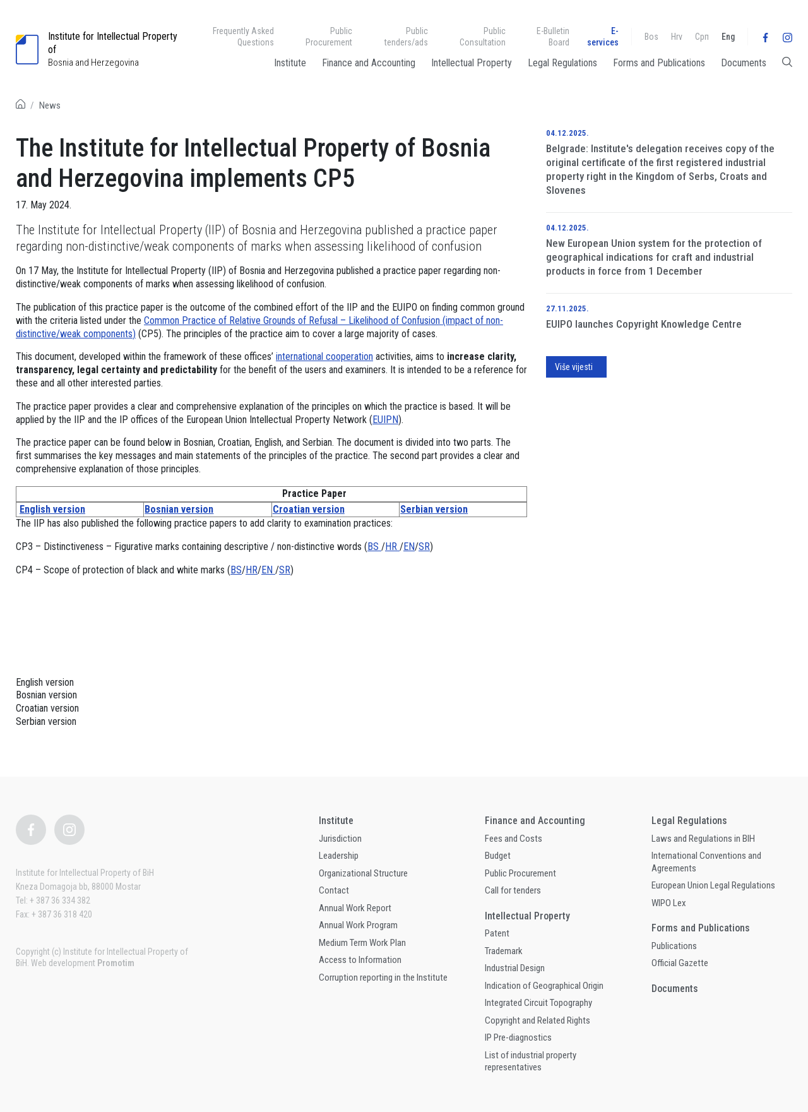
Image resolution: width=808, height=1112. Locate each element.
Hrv (676, 37)
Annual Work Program (358, 925)
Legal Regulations (562, 63)
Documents (743, 63)
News (50, 105)
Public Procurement (329, 36)
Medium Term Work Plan (362, 942)
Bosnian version (179, 509)
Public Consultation (483, 36)
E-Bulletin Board (553, 36)
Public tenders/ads (406, 36)
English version (52, 509)
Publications (674, 946)
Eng (728, 37)
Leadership (339, 855)
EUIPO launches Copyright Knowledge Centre (644, 324)
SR (424, 547)
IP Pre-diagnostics (518, 1037)
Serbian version (434, 509)
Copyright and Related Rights (537, 1020)
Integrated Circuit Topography (538, 1002)
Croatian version (309, 509)
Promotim (115, 963)
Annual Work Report (355, 908)
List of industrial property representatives (530, 1061)
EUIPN (385, 420)
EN (409, 547)
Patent (497, 933)
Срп (702, 37)
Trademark (504, 951)
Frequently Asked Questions (243, 36)
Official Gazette (679, 963)
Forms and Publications (659, 63)
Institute (290, 63)
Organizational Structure (363, 873)
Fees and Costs (513, 838)
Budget (498, 855)
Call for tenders (513, 890)
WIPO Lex (668, 903)
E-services (603, 36)
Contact (334, 890)
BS (374, 547)
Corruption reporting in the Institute (383, 977)
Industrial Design (515, 968)
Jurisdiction (340, 838)
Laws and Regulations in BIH (703, 838)
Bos (651, 37)
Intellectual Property (471, 63)
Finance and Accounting (368, 63)
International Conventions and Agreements (706, 862)
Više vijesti (574, 367)
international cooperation (324, 356)
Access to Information (360, 960)
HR (392, 547)
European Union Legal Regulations (713, 885)
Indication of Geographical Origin (544, 985)
